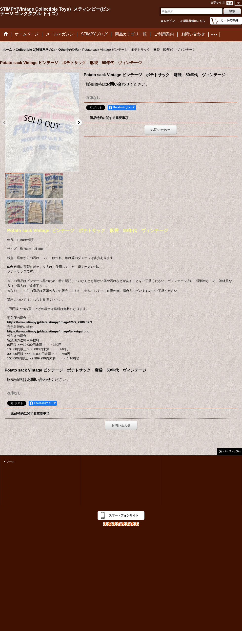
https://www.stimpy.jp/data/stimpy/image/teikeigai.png (48, 331)
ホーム (10, 461)
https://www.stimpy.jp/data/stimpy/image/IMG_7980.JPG (49, 322)
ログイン (169, 20)
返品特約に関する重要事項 (109, 118)
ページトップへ (232, 451)
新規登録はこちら (194, 20)
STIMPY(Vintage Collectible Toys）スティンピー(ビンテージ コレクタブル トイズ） (55, 11)
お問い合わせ (118, 84)
